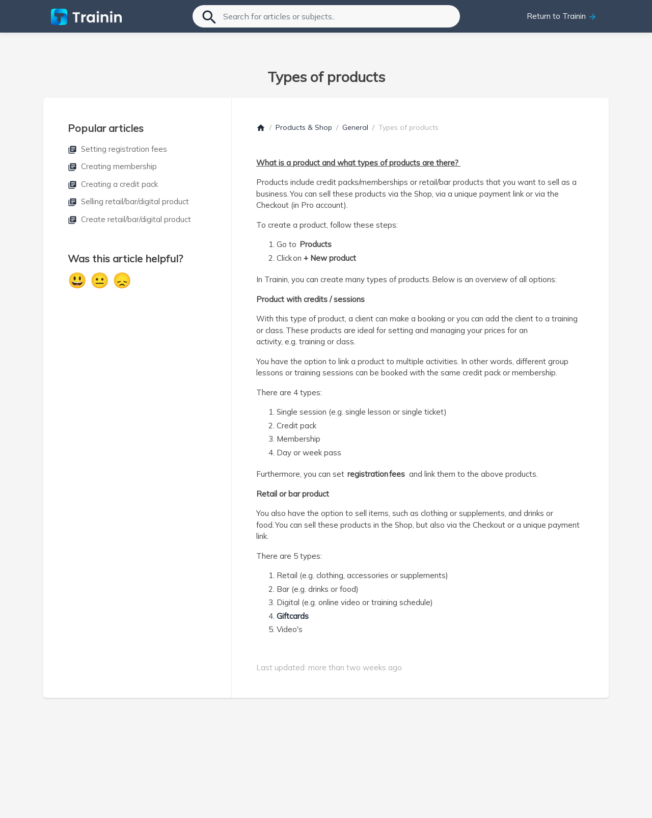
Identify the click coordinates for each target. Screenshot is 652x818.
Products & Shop (304, 127)
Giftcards (293, 616)
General (355, 127)
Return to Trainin (562, 16)
